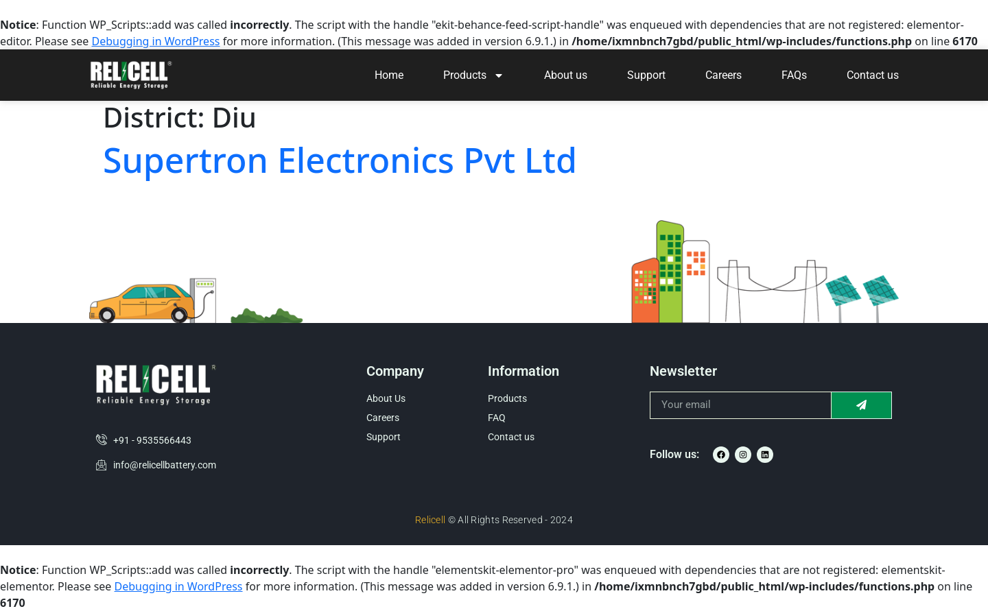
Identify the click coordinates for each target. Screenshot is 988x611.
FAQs (794, 75)
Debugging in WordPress (155, 41)
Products (473, 75)
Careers (723, 75)
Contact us (873, 75)
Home (389, 75)
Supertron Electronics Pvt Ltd (340, 159)
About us (565, 75)
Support (646, 75)
